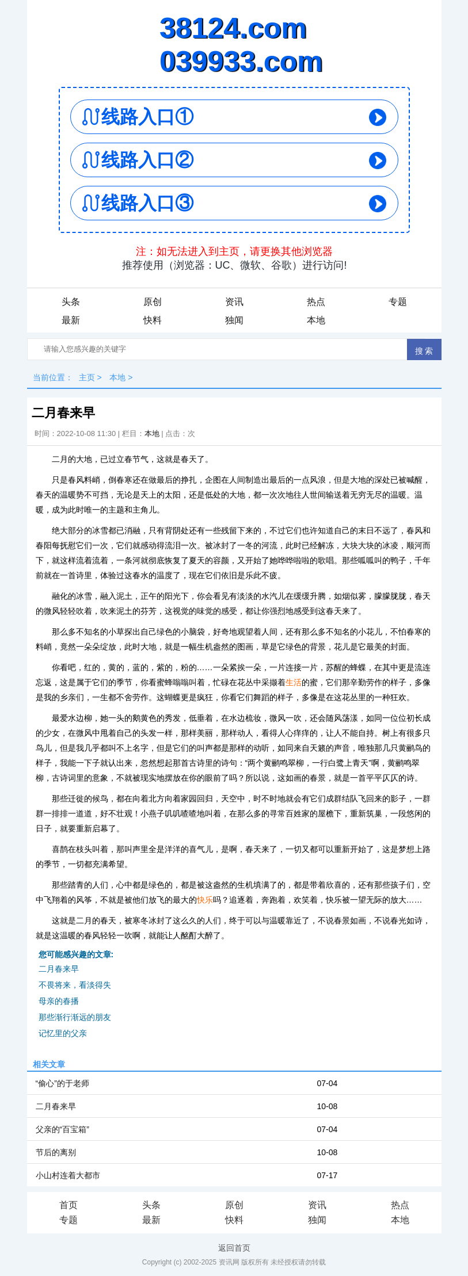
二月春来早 (59, 968)
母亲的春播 (59, 1001)
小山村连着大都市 (68, 1175)
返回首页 (234, 1247)
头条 (71, 302)
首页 (68, 1205)
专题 (398, 302)
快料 (152, 320)
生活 (294, 682)
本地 (316, 320)
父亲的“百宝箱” (62, 1129)
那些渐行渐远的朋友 (75, 1017)
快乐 (205, 899)
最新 (71, 320)
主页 (87, 377)
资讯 (234, 302)
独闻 (234, 320)
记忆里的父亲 (63, 1033)
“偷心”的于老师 (62, 1083)
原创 (152, 302)
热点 (316, 302)
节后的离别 (56, 1152)
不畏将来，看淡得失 (75, 985)
